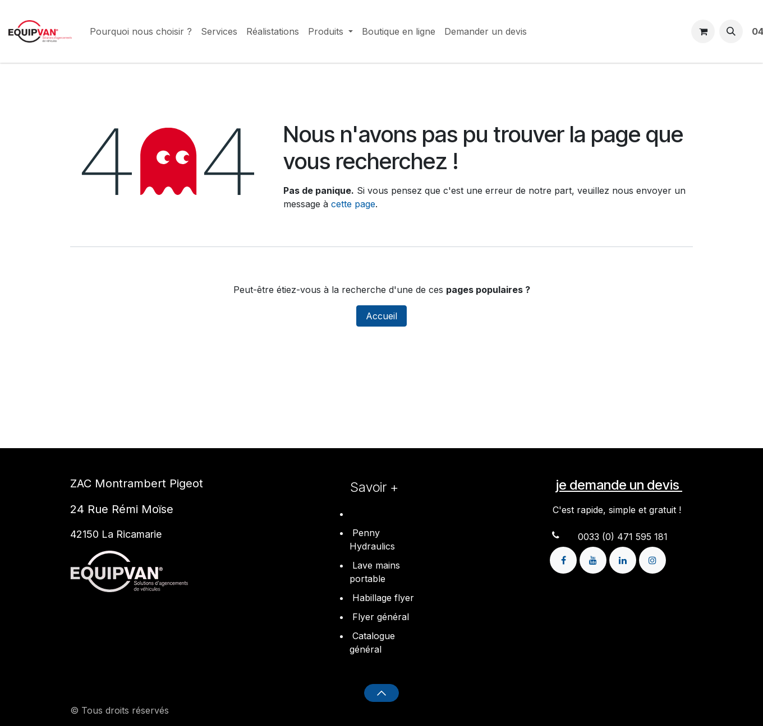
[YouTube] (594, 559)
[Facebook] (565, 559)
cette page (353, 204)
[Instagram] (652, 559)
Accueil (381, 316)
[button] (731, 31)
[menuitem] (140, 31)
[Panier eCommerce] (703, 31)
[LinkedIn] (624, 559)
